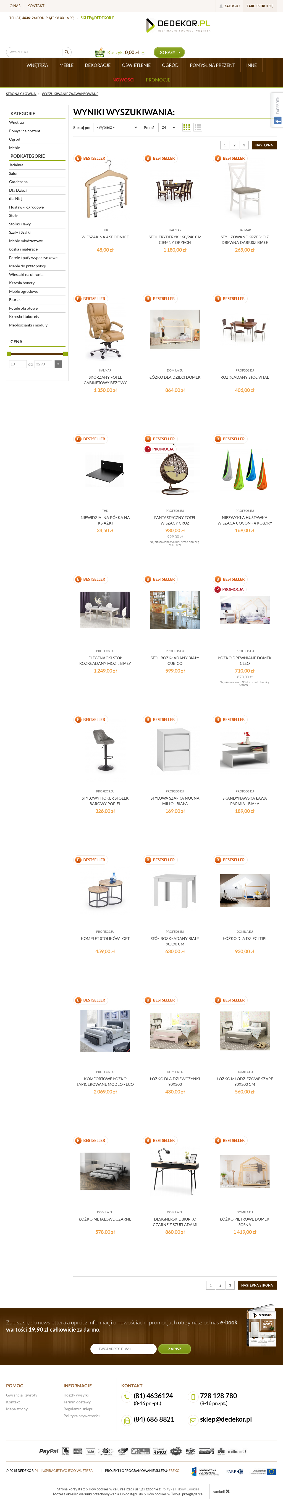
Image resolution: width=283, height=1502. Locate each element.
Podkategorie (28, 156)
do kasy (169, 52)
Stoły (13, 215)
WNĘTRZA (37, 65)
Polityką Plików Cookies (180, 1489)
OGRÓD (170, 65)
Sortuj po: (81, 127)
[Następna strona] (264, 145)
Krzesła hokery (22, 283)
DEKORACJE (98, 65)
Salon (14, 173)
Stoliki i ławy (20, 224)
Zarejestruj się (260, 6)
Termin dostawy (77, 1402)
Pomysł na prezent (24, 131)
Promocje (158, 79)
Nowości (123, 79)
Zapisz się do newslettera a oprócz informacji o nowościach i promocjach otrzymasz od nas (121, 1326)
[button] (58, 364)
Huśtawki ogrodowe (26, 207)
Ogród (14, 139)
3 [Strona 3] (244, 145)
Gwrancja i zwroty (21, 1395)
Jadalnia (16, 165)
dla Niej (15, 198)
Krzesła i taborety (24, 316)
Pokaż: (150, 127)
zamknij (221, 1491)
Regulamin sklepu (78, 1409)
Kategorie (23, 113)
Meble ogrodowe (23, 291)
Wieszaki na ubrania (26, 274)
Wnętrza (16, 122)
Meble (14, 148)
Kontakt (35, 6)
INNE (251, 65)
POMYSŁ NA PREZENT (212, 65)
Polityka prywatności (82, 1416)
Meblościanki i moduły (28, 325)
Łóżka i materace (23, 249)
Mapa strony (17, 1409)
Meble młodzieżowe (26, 241)
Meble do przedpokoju (28, 266)
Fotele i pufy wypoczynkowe (33, 257)
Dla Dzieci (18, 190)
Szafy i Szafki (20, 232)
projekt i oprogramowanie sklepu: (142, 1470)
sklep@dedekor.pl (98, 18)
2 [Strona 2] (234, 145)
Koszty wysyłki (76, 1395)
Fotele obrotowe (23, 308)
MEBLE (66, 65)
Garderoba (18, 182)
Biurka (14, 299)
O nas (15, 6)
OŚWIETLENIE (136, 65)
